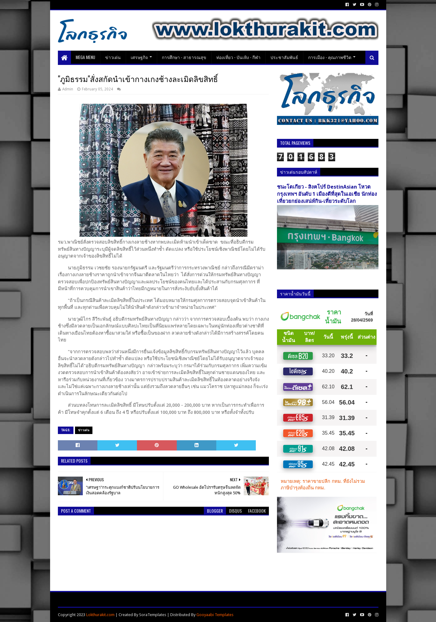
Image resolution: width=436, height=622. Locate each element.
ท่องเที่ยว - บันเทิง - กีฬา (238, 57)
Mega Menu (85, 57)
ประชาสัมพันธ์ (284, 57)
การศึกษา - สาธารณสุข (184, 57)
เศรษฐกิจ (139, 57)
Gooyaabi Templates (214, 614)
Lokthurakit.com (100, 614)
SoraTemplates (152, 614)
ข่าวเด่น (113, 57)
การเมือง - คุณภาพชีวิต (329, 57)
